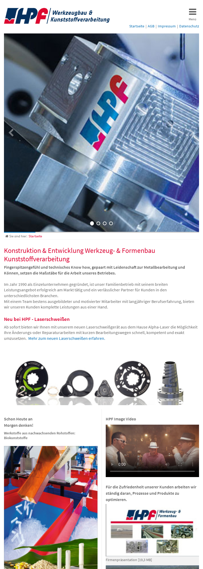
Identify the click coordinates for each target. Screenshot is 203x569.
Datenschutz (189, 26)
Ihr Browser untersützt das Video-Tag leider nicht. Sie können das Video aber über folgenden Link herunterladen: (152, 451)
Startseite (136, 26)
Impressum (167, 26)
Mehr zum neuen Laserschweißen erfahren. (66, 338)
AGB (151, 26)
